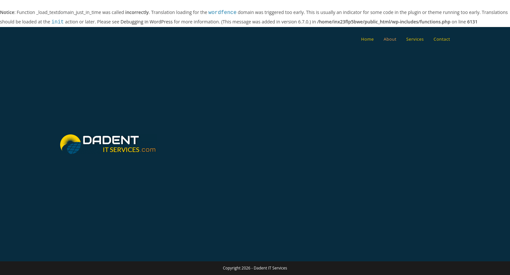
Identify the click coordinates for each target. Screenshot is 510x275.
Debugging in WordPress (146, 22)
